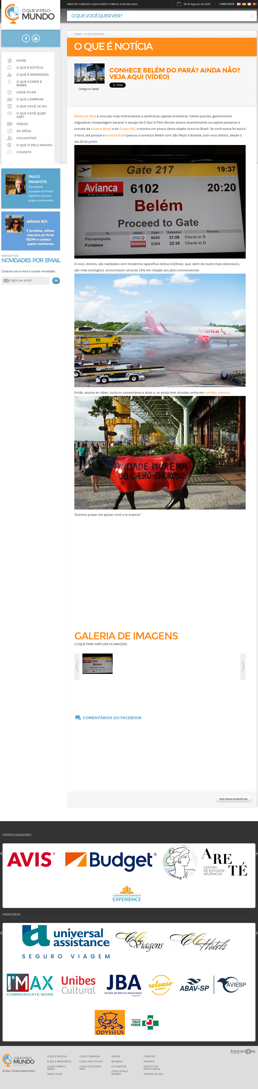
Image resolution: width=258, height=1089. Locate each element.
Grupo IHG (127, 129)
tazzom (243, 1052)
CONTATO (23, 152)
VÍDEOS (22, 124)
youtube (36, 38)
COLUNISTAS (26, 138)
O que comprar (30, 99)
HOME (21, 60)
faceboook (26, 38)
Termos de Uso (153, 1074)
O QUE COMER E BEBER (56, 1068)
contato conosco (217, 392)
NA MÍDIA (23, 131)
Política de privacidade (152, 1068)
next (243, 667)
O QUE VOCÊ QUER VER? (31, 115)
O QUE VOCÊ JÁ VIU (31, 106)
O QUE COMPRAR (89, 1056)
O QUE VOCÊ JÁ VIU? (91, 1061)
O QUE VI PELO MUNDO (34, 145)
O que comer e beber (29, 83)
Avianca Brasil (101, 129)
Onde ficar (26, 92)
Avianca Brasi (115, 135)
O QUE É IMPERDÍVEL (59, 1061)
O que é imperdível (32, 75)
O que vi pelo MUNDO (19, 1060)
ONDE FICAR (54, 1074)
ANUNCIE (149, 1061)
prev (77, 667)
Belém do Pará (85, 116)
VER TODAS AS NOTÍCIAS (233, 799)
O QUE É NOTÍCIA (29, 67)
